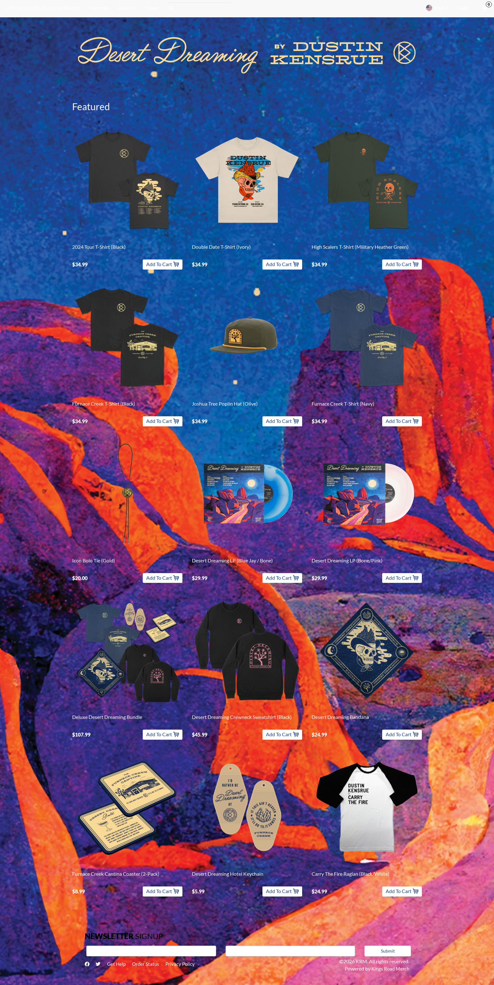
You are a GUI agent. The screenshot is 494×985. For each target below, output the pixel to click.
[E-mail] (290, 951)
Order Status (150, 964)
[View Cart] (484, 8)
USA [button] (437, 7)
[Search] (198, 8)
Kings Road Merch (389, 968)
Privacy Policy (186, 964)
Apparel (126, 8)
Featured (98, 8)
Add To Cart (162, 264)
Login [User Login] (464, 8)
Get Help (119, 964)
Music (151, 8)
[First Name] (151, 951)
